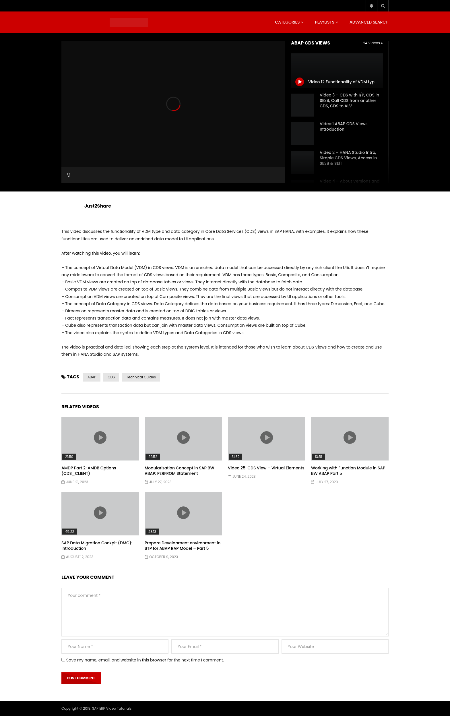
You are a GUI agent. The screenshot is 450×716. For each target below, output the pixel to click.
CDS (111, 377)
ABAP (92, 377)
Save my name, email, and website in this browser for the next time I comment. (145, 660)
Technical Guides (141, 377)
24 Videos (373, 42)
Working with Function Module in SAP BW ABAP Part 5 (348, 470)
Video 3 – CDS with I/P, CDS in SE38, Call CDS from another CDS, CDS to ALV (349, 100)
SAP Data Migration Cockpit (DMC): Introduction (96, 545)
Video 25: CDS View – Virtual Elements (266, 468)
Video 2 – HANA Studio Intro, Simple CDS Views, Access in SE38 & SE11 (348, 158)
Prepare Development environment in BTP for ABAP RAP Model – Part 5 (182, 545)
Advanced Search (369, 22)
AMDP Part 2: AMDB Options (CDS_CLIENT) (88, 470)
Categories (287, 22)
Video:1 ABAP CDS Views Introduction (344, 126)
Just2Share (97, 206)
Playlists (324, 22)
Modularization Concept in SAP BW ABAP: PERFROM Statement (179, 470)
